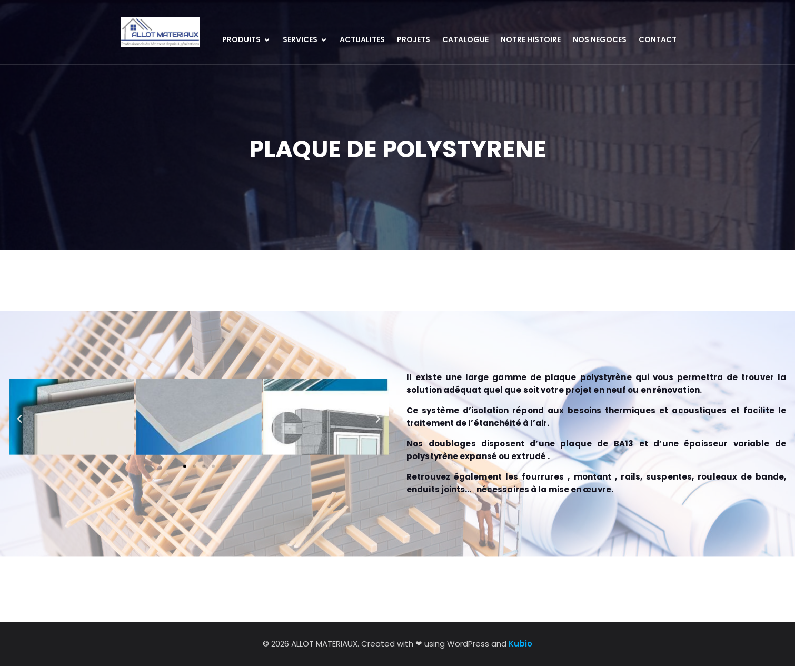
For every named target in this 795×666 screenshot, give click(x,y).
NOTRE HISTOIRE (531, 39)
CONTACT (658, 39)
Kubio (520, 643)
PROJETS (413, 39)
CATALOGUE (465, 39)
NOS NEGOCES (600, 39)
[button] (19, 399)
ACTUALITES (362, 39)
